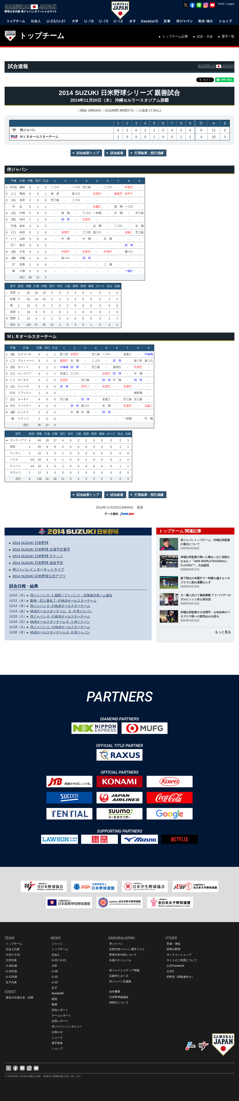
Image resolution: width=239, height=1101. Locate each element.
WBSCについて (118, 1002)
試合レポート (60, 1010)
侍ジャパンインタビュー (67, 1026)
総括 (54, 998)
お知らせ (57, 1032)
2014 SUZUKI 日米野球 (30, 543)
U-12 (55, 982)
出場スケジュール (120, 960)
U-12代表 (11, 976)
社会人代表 (13, 949)
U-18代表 (11, 965)
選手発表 (57, 1043)
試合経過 (116, 153)
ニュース (57, 1037)
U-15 (55, 976)
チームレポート (61, 1015)
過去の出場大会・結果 (19, 997)
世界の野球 (173, 949)
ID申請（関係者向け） (180, 976)
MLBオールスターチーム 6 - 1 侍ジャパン (60, 622)
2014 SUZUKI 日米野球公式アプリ (39, 576)
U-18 (55, 971)
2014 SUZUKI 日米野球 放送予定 (37, 563)
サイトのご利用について (182, 960)
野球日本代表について (123, 954)
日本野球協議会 (118, 997)
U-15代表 (11, 971)
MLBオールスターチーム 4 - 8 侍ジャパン (61, 611)
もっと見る (223, 632)
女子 (54, 987)
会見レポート (60, 1021)
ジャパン (57, 943)
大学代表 (11, 960)
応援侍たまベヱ (118, 975)
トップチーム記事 (175, 36)
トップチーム (42, 36)
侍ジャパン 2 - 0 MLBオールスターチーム (60, 606)
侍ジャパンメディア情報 (124, 970)
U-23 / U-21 (13, 954)
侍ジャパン (116, 943)
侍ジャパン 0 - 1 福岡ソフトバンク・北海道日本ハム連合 (71, 595)
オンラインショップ (179, 954)
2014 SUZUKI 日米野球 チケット (37, 556)
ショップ (57, 1048)
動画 (54, 1004)
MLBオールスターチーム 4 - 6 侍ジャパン (60, 632)
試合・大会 (205, 36)
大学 (54, 965)
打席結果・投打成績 (148, 153)
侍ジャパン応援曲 (120, 981)
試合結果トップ (88, 153)
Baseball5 (58, 993)
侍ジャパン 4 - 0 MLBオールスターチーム (60, 616)
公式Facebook (175, 965)
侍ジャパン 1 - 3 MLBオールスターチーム (60, 627)
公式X (170, 971)
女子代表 (11, 982)
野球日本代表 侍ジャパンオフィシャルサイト (32, 8)
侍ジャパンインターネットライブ (38, 569)
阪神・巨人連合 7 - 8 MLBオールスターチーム (63, 600)
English (230, 4)
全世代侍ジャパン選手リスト (127, 949)
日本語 (221, 4)
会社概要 (114, 991)
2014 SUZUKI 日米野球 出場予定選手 (41, 549)
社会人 (56, 954)
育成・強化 (173, 943)
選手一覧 (228, 36)
